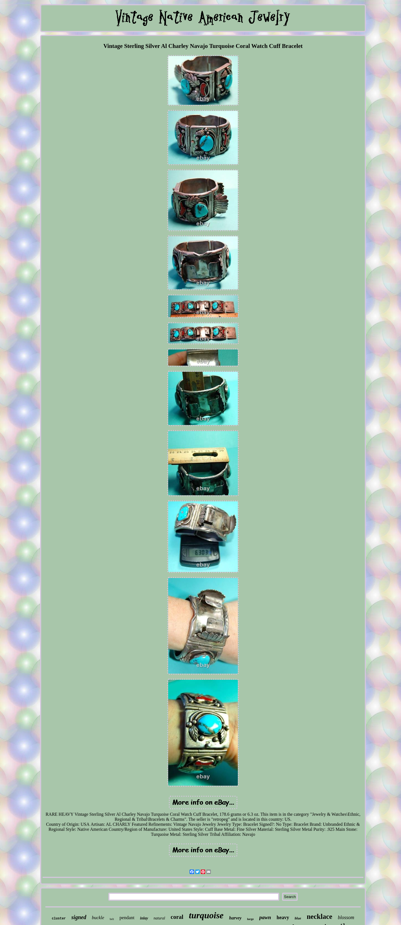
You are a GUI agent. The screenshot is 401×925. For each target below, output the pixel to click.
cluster (59, 919)
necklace (319, 916)
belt (112, 919)
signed (78, 917)
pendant (127, 917)
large (250, 919)
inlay (144, 918)
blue (298, 918)
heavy (283, 917)
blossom (346, 917)
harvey (235, 918)
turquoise (206, 915)
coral (177, 917)
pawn (265, 917)
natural (159, 918)
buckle (98, 917)
